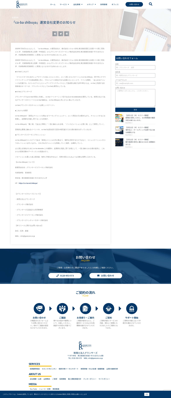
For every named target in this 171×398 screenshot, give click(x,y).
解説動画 (56, 389)
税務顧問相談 (35, 369)
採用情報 (103, 4)
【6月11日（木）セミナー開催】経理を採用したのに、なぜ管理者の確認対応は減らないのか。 (140, 117)
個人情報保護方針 (74, 379)
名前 (117, 64)
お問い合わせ (120, 88)
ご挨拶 (54, 379)
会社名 (117, 72)
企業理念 (47, 379)
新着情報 (15, 18)
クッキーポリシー (89, 379)
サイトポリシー (104, 379)
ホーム (52, 4)
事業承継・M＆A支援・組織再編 (92, 369)
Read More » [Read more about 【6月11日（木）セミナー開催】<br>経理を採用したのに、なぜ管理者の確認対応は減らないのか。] (129, 123)
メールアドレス (121, 80)
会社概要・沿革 (35, 379)
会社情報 (77, 4)
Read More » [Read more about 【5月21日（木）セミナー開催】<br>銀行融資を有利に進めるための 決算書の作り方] (129, 147)
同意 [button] (147, 394)
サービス (64, 4)
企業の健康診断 (112, 369)
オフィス (115, 4)
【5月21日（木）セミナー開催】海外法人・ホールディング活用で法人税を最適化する (140, 129)
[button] (54, 33)
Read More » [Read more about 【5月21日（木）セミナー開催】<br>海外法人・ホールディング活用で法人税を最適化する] (129, 135)
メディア (91, 4)
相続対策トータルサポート (68, 369)
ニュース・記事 (44, 389)
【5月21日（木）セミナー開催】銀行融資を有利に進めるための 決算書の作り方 (140, 142)
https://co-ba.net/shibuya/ (28, 183)
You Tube (33, 389)
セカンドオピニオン (49, 369)
